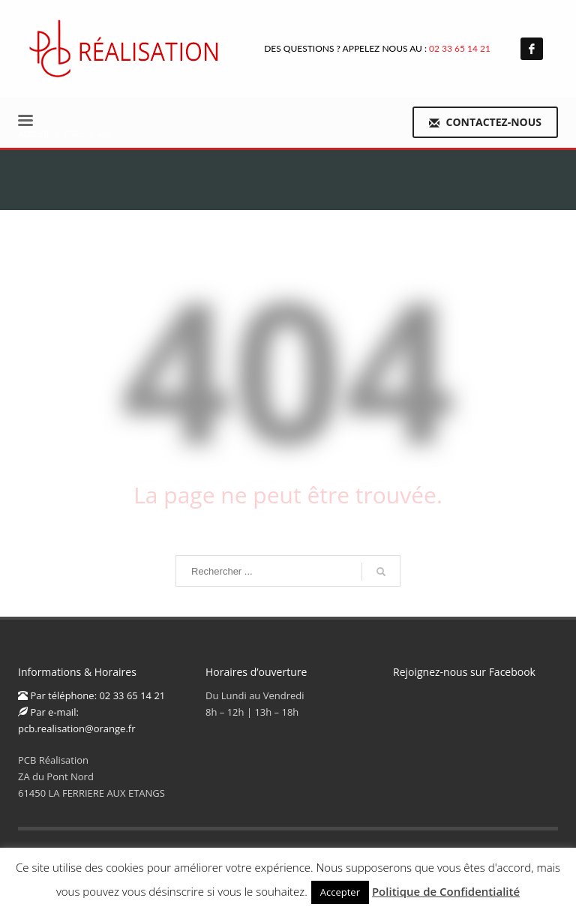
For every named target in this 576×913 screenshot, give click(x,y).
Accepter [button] (340, 892)
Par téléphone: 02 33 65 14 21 (91, 695)
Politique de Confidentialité (446, 891)
